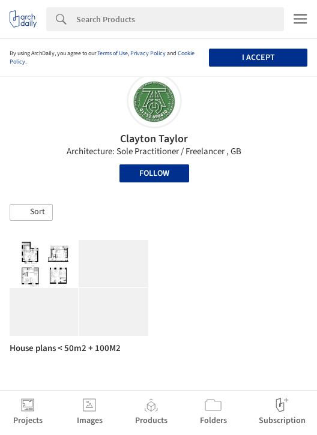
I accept (258, 58)
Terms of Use (112, 53)
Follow (154, 173)
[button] (31, 212)
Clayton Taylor (154, 138)
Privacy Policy (148, 53)
